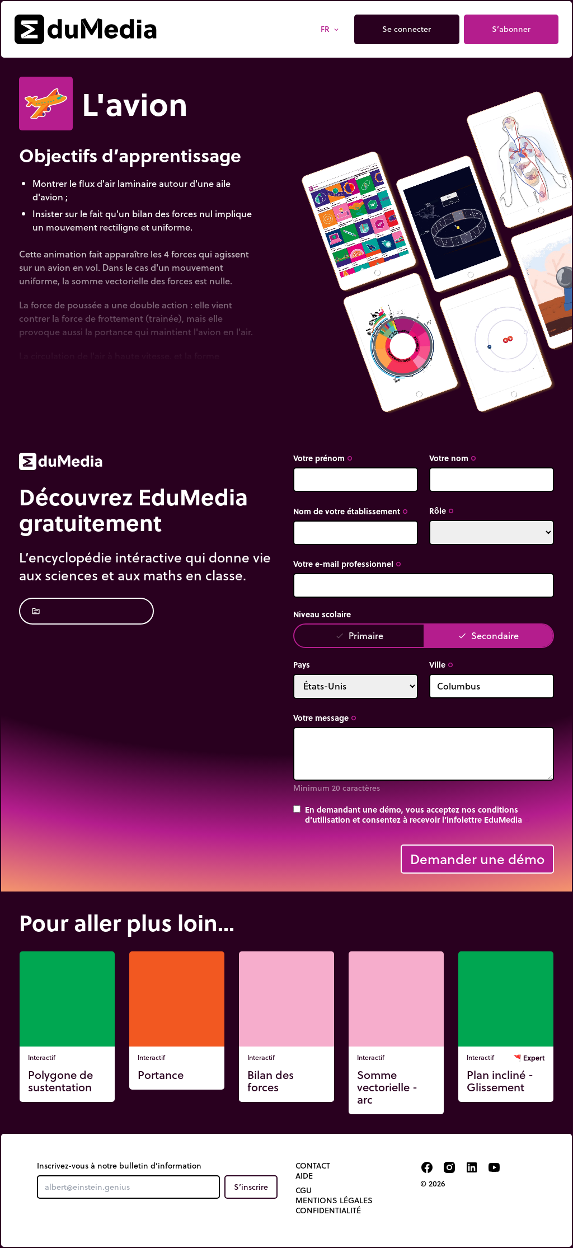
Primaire (359, 635)
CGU (303, 1190)
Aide (304, 1175)
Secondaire (488, 635)
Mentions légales (334, 1200)
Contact (312, 1165)
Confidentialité (328, 1210)
